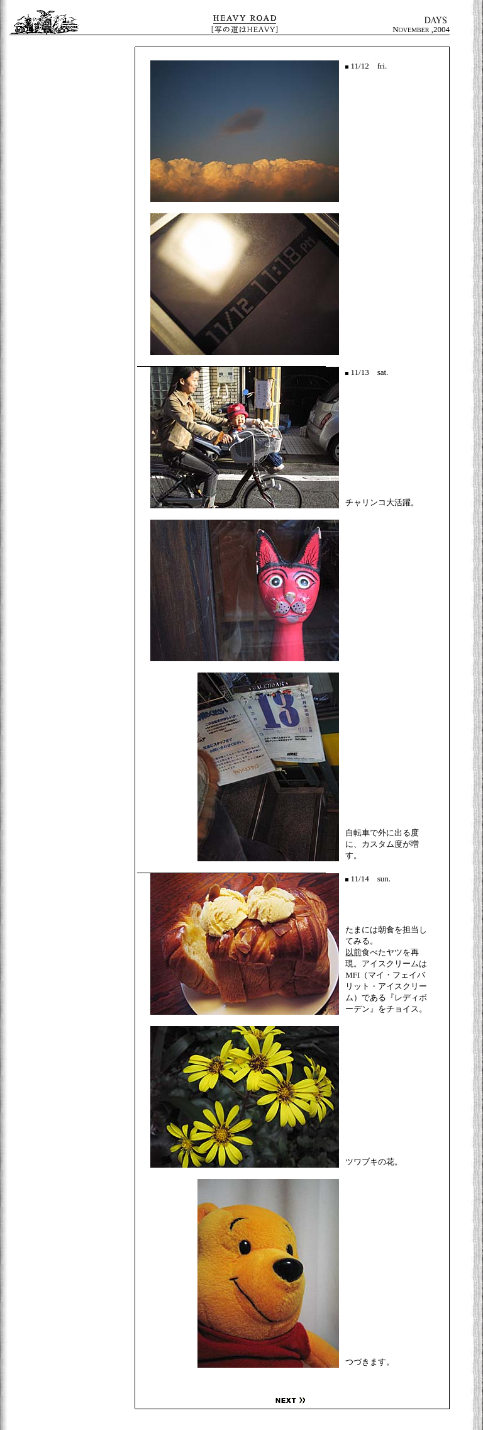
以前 (353, 952)
